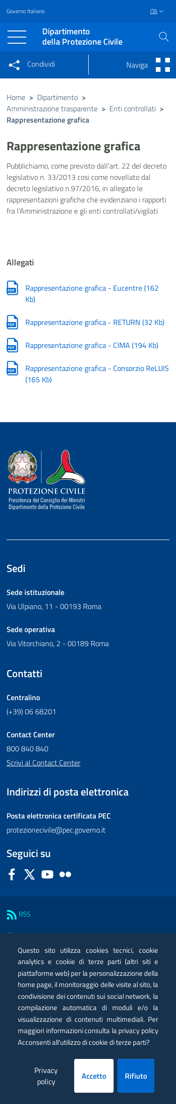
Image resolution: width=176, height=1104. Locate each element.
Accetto (94, 1075)
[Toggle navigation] (17, 37)
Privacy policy (46, 1076)
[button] (163, 36)
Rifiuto (136, 1075)
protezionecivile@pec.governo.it (56, 829)
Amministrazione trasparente (52, 108)
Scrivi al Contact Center (43, 762)
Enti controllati (132, 108)
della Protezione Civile (82, 36)
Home (16, 97)
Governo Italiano (26, 11)
